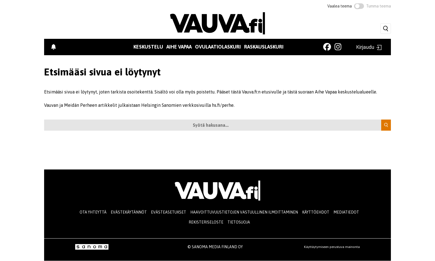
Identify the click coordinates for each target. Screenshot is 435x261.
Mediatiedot (346, 212)
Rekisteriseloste (206, 222)
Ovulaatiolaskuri (218, 47)
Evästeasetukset (168, 212)
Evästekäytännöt (129, 212)
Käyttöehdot (315, 212)
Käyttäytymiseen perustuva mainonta (332, 247)
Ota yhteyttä (93, 212)
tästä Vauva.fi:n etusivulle (256, 91)
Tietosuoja (238, 222)
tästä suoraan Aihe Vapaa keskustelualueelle (331, 91)
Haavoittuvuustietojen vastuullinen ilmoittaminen (244, 212)
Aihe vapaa (179, 47)
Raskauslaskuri (264, 47)
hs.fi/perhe (223, 105)
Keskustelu (148, 47)
